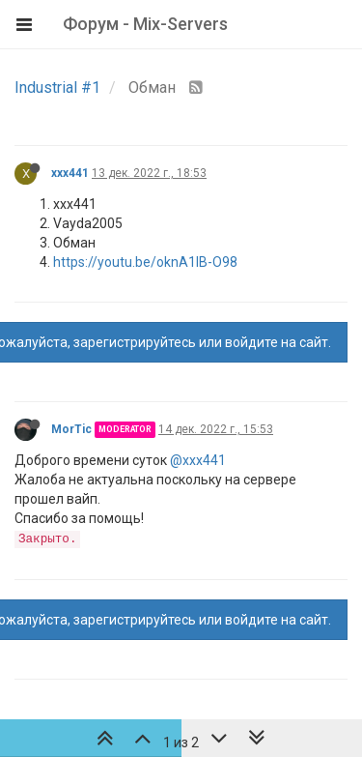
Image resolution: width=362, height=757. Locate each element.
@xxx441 (198, 460)
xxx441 (70, 173)
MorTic (71, 429)
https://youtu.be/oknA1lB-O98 (145, 262)
